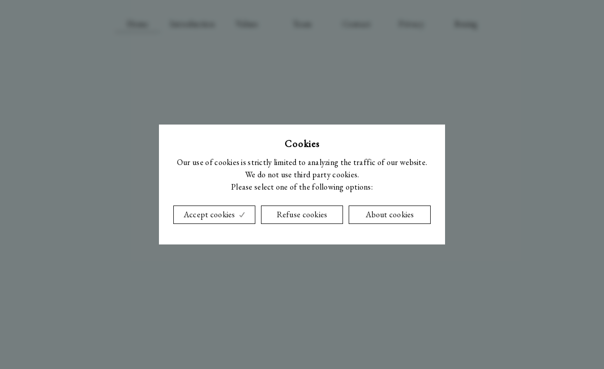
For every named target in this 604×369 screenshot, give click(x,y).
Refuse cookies (302, 214)
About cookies (390, 214)
